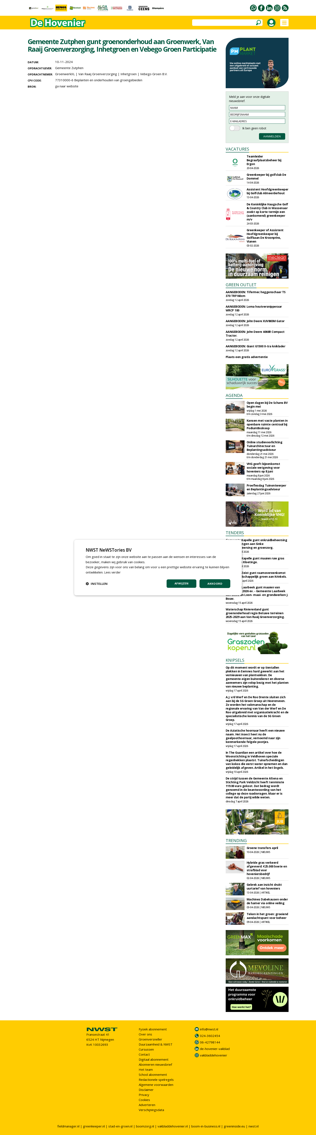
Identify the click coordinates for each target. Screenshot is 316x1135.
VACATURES (237, 149)
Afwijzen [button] (180, 583)
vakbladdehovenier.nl (173, 1126)
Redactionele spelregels (156, 1079)
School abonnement (153, 1074)
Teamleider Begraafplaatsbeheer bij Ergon (264, 160)
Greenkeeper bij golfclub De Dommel (266, 176)
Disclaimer (146, 1090)
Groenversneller (150, 1039)
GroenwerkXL (65, 74)
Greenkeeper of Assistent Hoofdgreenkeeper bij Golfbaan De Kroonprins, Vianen (265, 235)
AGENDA (234, 395)
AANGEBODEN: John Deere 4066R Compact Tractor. (255, 333)
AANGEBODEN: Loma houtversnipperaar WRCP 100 (254, 308)
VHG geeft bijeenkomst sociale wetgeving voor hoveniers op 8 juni (263, 467)
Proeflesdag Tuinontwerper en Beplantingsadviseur (266, 487)
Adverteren (147, 1105)
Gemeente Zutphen (69, 68)
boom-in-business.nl (205, 1126)
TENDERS (235, 532)
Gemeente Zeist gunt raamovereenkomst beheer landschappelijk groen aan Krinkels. (256, 575)
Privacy (144, 1095)
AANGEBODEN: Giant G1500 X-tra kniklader (255, 346)
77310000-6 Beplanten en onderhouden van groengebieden (98, 80)
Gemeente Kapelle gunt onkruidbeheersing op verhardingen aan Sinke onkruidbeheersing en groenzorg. (256, 544)
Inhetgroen (128, 74)
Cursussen (146, 1049)
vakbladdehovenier (213, 1055)
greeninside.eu (234, 1126)
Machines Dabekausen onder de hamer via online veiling (267, 901)
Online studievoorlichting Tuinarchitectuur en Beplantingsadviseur (264, 446)
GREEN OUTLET (241, 284)
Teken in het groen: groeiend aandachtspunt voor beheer (267, 916)
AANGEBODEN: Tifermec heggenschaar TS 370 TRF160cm (256, 294)
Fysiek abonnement (153, 1029)
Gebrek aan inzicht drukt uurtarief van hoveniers (264, 886)
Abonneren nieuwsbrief (155, 1064)
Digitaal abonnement (153, 1059)
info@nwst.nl (209, 1029)
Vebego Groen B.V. (153, 74)
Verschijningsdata (151, 1110)
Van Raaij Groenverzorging (97, 74)
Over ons (145, 1034)
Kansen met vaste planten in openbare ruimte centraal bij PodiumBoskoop (267, 424)
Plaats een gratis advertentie (247, 357)
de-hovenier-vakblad (215, 1049)
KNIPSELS (235, 660)
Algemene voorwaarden (156, 1085)
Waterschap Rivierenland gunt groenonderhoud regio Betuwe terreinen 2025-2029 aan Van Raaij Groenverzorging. (255, 613)
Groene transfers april (262, 848)
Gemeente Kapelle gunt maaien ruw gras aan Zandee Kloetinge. (255, 560)
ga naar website (66, 86)
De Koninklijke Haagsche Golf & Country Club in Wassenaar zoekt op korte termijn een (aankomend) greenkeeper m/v (267, 211)
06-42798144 (210, 1042)
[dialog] (158, 567)
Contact (144, 1054)
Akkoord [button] (214, 583)
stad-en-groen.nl (120, 1126)
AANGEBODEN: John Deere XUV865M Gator (255, 321)
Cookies (144, 1100)
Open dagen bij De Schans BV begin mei (267, 404)
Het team (146, 1069)
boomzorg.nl (145, 1126)
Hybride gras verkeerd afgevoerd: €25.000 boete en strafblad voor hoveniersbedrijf (267, 868)
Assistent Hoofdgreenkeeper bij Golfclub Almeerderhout (267, 191)
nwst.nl (254, 1126)
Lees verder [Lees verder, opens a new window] (113, 572)
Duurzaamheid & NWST (155, 1044)
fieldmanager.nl (68, 1126)
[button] (96, 583)
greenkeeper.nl (94, 1126)
